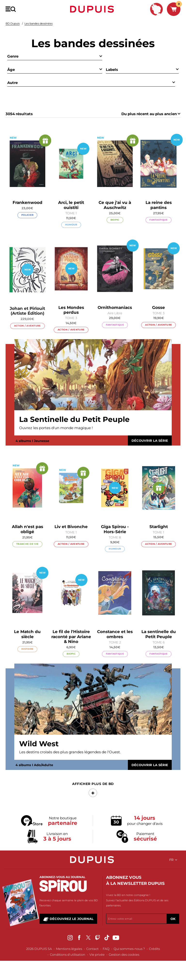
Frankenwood (27, 202)
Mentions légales (69, 949)
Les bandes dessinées (38, 23)
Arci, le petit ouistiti (71, 205)
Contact (92, 949)
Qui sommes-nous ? (129, 949)
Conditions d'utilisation (67, 954)
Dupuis (93, 9)
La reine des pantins (159, 205)
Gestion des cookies (124, 954)
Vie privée (97, 954)
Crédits (154, 949)
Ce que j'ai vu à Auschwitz (115, 205)
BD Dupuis (13, 23)
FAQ (106, 949)
